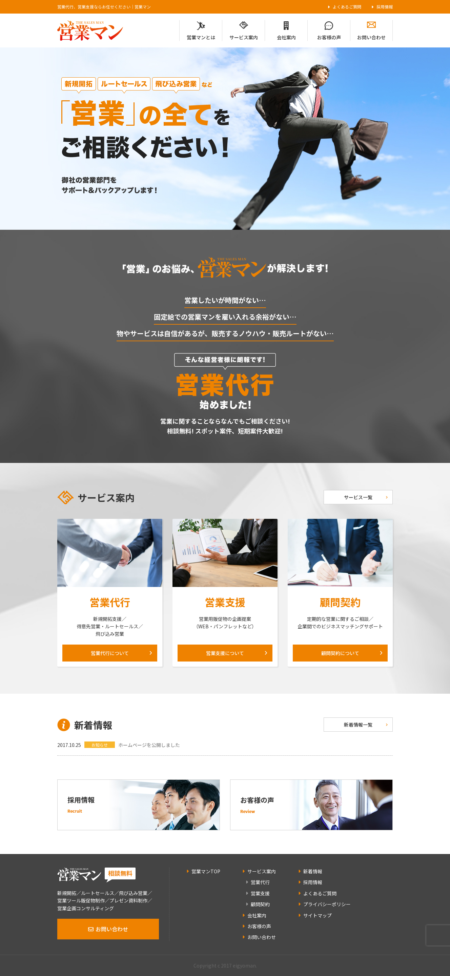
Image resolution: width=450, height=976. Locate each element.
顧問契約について (340, 653)
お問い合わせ (371, 37)
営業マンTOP (205, 871)
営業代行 (260, 882)
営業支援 (260, 893)
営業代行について (110, 653)
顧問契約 (260, 904)
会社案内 (286, 37)
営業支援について (225, 653)
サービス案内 (243, 37)
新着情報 (312, 871)
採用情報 (384, 6)
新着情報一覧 (358, 724)
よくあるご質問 (347, 6)
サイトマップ (317, 915)
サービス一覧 (358, 497)
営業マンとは (201, 37)
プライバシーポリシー (327, 904)
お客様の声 (329, 37)
